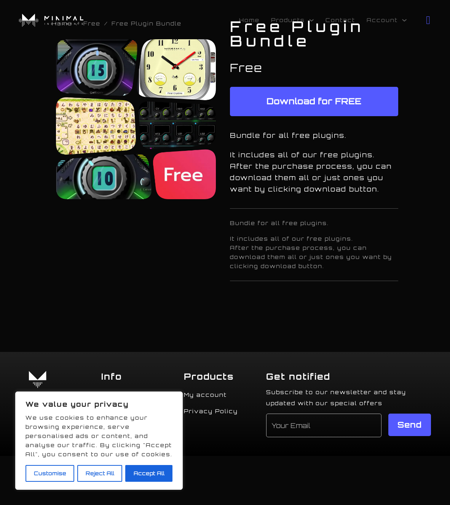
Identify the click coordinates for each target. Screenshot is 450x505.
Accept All (149, 473)
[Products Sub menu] (311, 20)
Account (382, 20)
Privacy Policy (211, 411)
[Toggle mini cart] (428, 20)
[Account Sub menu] (404, 20)
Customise (50, 473)
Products (288, 20)
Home (249, 20)
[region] (99, 441)
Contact (340, 20)
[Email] (323, 425)
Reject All (100, 473)
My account (205, 395)
